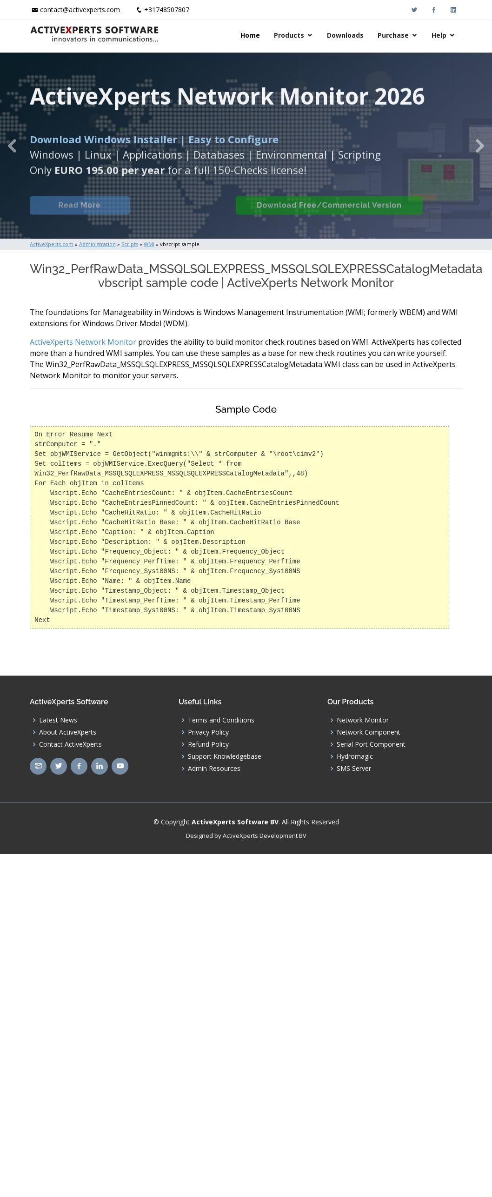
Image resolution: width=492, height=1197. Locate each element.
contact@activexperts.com (80, 9)
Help (439, 35)
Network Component (368, 732)
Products (289, 35)
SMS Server (354, 768)
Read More (84, 211)
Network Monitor (363, 720)
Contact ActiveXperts (70, 744)
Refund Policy (208, 744)
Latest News (58, 720)
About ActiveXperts (67, 732)
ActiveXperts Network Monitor (83, 342)
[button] (12, 146)
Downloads (345, 35)
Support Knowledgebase (224, 756)
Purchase (393, 35)
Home (250, 35)
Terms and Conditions (221, 720)
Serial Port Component (371, 744)
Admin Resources (214, 768)
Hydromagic (355, 756)
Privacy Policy (208, 732)
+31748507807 (166, 9)
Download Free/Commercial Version (339, 211)
